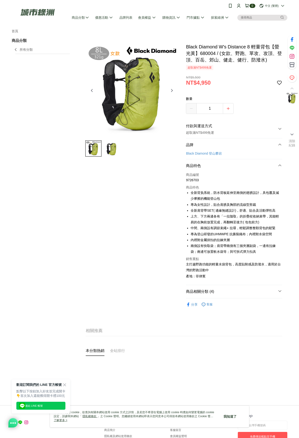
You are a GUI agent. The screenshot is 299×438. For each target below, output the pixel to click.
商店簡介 (109, 430)
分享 (192, 304)
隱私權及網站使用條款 (118, 436)
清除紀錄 (292, 143)
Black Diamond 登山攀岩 (204, 153)
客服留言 (175, 430)
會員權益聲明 (178, 436)
